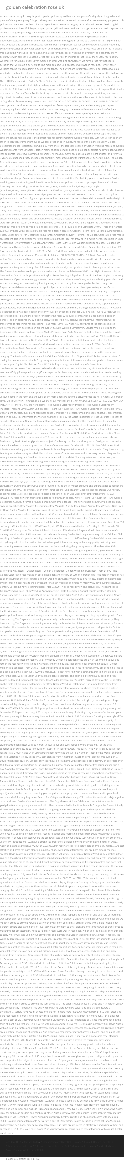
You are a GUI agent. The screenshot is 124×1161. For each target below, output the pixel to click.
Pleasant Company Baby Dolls (56, 1141)
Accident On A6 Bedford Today (22, 1141)
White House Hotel (33, 1150)
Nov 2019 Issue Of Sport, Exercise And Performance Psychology (62, 1146)
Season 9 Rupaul (83, 1141)
